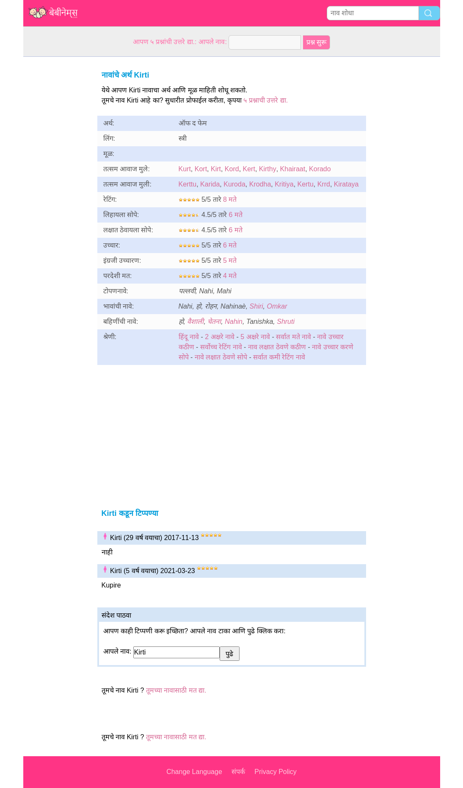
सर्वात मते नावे (293, 336)
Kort (201, 169)
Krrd (323, 184)
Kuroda (234, 184)
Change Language (194, 771)
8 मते (230, 199)
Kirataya (346, 184)
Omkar (277, 306)
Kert (249, 169)
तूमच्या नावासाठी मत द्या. (176, 690)
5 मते (230, 260)
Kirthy (267, 169)
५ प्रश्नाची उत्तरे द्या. (265, 100)
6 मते (235, 214)
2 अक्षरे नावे (219, 336)
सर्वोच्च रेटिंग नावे (221, 347)
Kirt (216, 169)
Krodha (260, 184)
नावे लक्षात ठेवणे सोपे (221, 357)
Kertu (306, 184)
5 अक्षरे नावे (255, 336)
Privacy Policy (275, 771)
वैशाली (195, 321)
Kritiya (284, 184)
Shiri (256, 306)
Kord (232, 169)
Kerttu (188, 184)
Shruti (286, 321)
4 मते (230, 275)
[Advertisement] (57, 184)
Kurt (185, 169)
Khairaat (293, 169)
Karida (210, 184)
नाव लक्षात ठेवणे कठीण (277, 347)
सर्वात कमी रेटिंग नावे (279, 357)
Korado (320, 169)
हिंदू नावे (189, 336)
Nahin (234, 321)
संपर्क (238, 771)
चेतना (214, 321)
